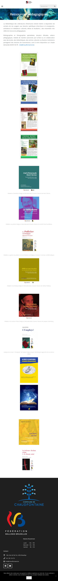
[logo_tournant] (29, 2)
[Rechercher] (55, 6)
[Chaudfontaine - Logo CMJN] (29, 494)
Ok (29, 577)
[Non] (56, 576)
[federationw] (29, 523)
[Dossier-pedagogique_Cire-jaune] (29, 432)
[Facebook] (5, 566)
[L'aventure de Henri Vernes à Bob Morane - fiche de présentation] (29, 146)
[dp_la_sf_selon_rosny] (29, 459)
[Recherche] (48, 6)
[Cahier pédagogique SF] (29, 64)
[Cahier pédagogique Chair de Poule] (29, 92)
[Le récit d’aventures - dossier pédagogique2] (29, 370)
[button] (2, 6)
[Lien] (29, 178)
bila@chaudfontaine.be (26, 45)
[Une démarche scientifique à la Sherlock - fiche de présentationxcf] (29, 119)
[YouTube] (10, 566)
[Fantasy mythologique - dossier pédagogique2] (29, 397)
